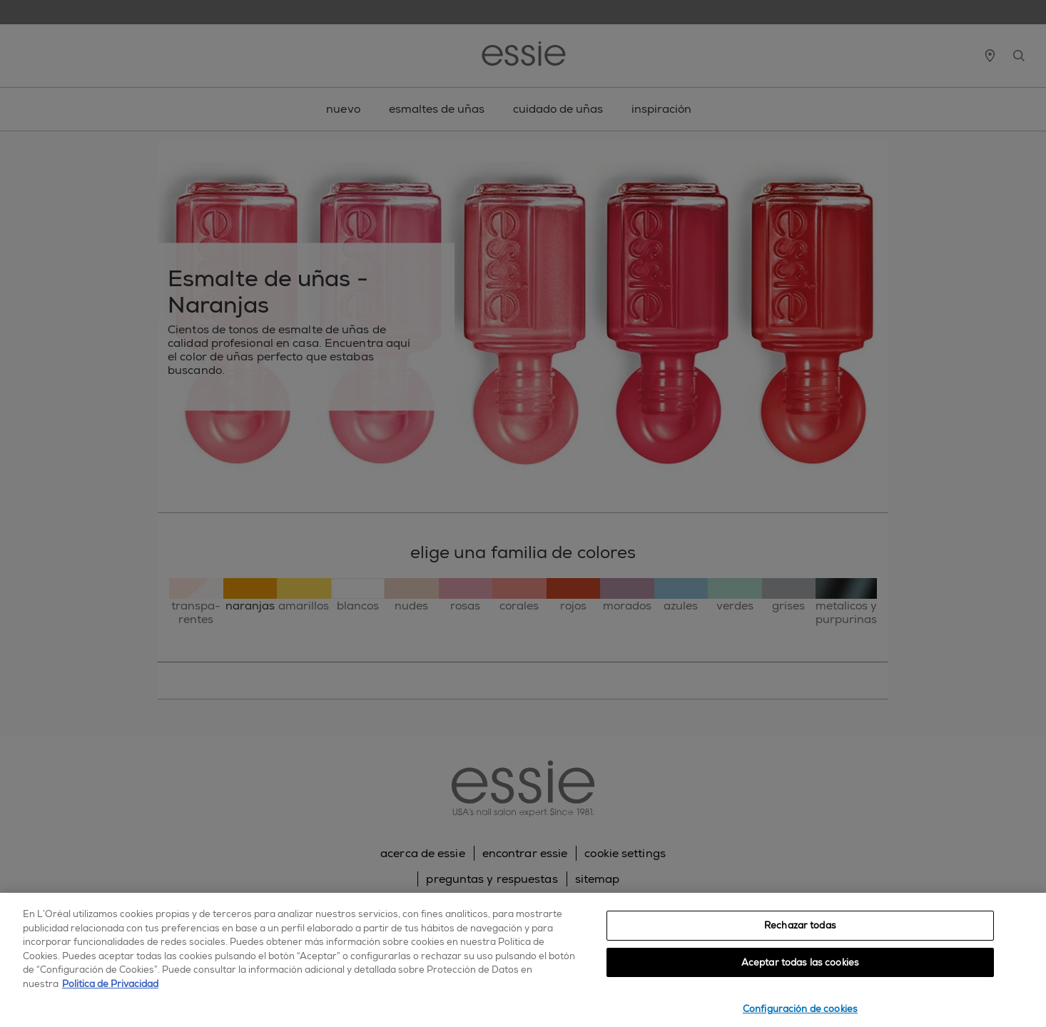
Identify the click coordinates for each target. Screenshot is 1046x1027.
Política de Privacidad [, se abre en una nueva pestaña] (110, 984)
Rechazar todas (800, 925)
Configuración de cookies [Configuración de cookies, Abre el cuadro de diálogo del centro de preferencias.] (800, 1009)
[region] (523, 960)
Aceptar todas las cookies (800, 962)
